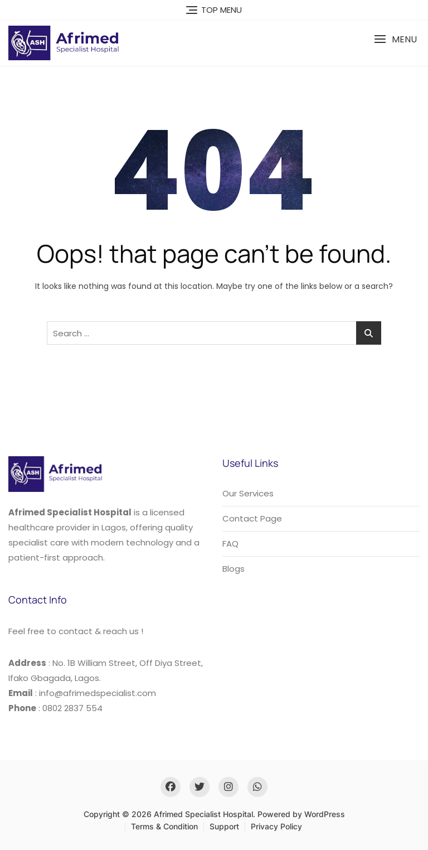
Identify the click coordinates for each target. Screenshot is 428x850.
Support (224, 826)
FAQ (230, 543)
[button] (395, 39)
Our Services (248, 493)
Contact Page (252, 518)
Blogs (233, 568)
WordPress (324, 814)
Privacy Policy (276, 826)
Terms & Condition (164, 826)
